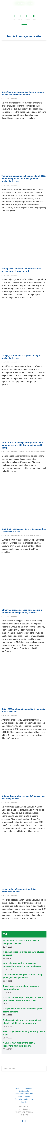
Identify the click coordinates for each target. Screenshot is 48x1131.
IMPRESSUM (24, 1107)
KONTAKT (30, 3)
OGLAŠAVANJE (19, 3)
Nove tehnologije (24, 1096)
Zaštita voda (24, 1091)
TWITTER (20, 17)
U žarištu (24, 1102)
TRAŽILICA (34, 17)
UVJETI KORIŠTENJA (24, 1112)
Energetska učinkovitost (24, 1094)
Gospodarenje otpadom (24, 1088)
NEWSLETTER (27, 17)
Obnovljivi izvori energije (24, 1099)
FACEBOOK (14, 17)
